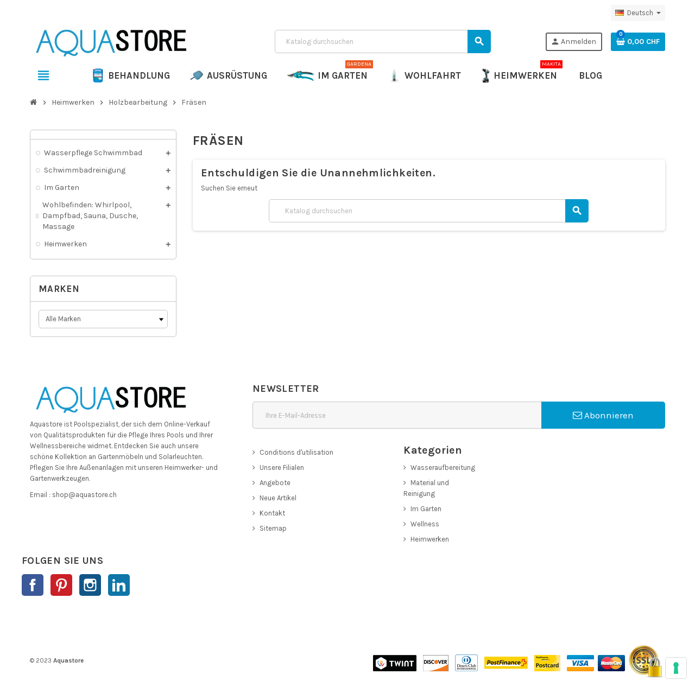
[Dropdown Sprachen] (638, 13)
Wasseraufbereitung (442, 467)
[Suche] (382, 41)
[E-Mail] (396, 415)
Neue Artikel (278, 498)
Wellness (424, 524)
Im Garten (425, 509)
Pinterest (61, 585)
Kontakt (272, 513)
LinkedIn (119, 585)
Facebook (32, 585)
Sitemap (273, 528)
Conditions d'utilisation (296, 452)
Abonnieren (603, 415)
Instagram (90, 585)
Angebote (275, 483)
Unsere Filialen (282, 467)
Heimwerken (429, 539)
